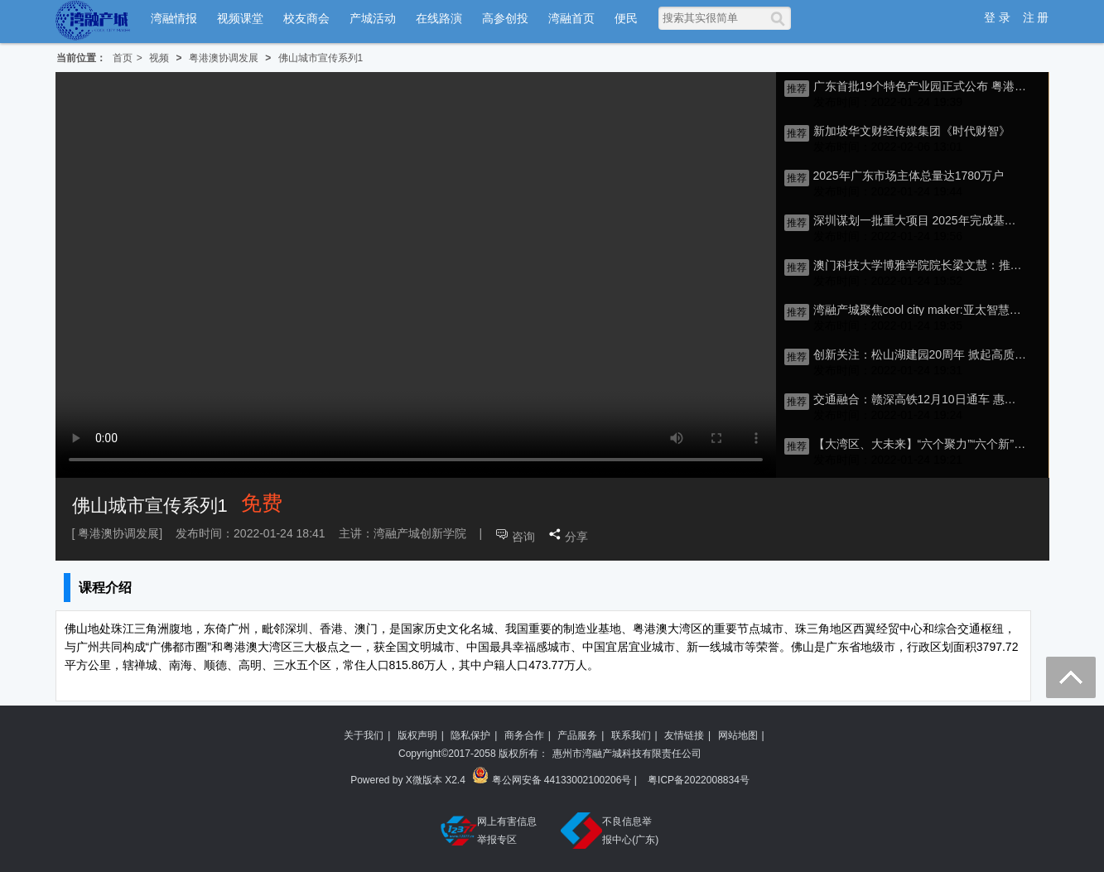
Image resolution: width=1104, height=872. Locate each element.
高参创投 (505, 18)
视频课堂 (240, 18)
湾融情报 (174, 18)
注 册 (1036, 17)
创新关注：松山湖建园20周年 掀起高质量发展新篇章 (920, 354)
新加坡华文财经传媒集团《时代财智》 (911, 131)
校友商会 (306, 18)
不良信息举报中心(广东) (609, 830)
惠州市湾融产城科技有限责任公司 (626, 753)
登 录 (997, 17)
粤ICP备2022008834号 (699, 780)
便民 (626, 18)
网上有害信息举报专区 (489, 830)
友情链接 (684, 735)
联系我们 (631, 735)
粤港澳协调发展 (223, 58)
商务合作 (524, 735)
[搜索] (780, 18)
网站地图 (738, 735)
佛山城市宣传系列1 (321, 58)
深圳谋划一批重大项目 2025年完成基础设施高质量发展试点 (920, 220)
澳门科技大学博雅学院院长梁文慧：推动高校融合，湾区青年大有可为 (920, 265)
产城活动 (373, 18)
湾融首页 (571, 18)
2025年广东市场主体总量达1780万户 (908, 175)
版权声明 (417, 735)
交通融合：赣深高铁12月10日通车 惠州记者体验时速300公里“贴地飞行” (920, 399)
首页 (123, 58)
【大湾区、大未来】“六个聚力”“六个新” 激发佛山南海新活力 (920, 444)
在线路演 (439, 18)
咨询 (523, 536)
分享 (576, 536)
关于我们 (363, 735)
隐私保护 (470, 735)
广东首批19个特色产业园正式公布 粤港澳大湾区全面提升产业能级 (920, 86)
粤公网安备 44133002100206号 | (555, 778)
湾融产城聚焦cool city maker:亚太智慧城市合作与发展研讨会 (920, 310)
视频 (159, 58)
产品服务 (577, 735)
